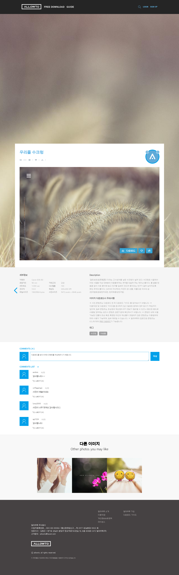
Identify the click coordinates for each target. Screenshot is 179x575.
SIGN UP (153, 7)
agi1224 (36, 419)
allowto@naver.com (48, 534)
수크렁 (93, 334)
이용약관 (101, 515)
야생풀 (103, 334)
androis (35, 372)
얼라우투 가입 (129, 511)
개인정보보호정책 (105, 518)
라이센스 (101, 522)
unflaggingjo (37, 388)
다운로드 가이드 (122, 303)
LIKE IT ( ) (40, 381)
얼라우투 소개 (103, 511)
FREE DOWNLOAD (54, 7)
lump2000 (37, 404)
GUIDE (70, 7)
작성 (155, 356)
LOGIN (145, 7)
